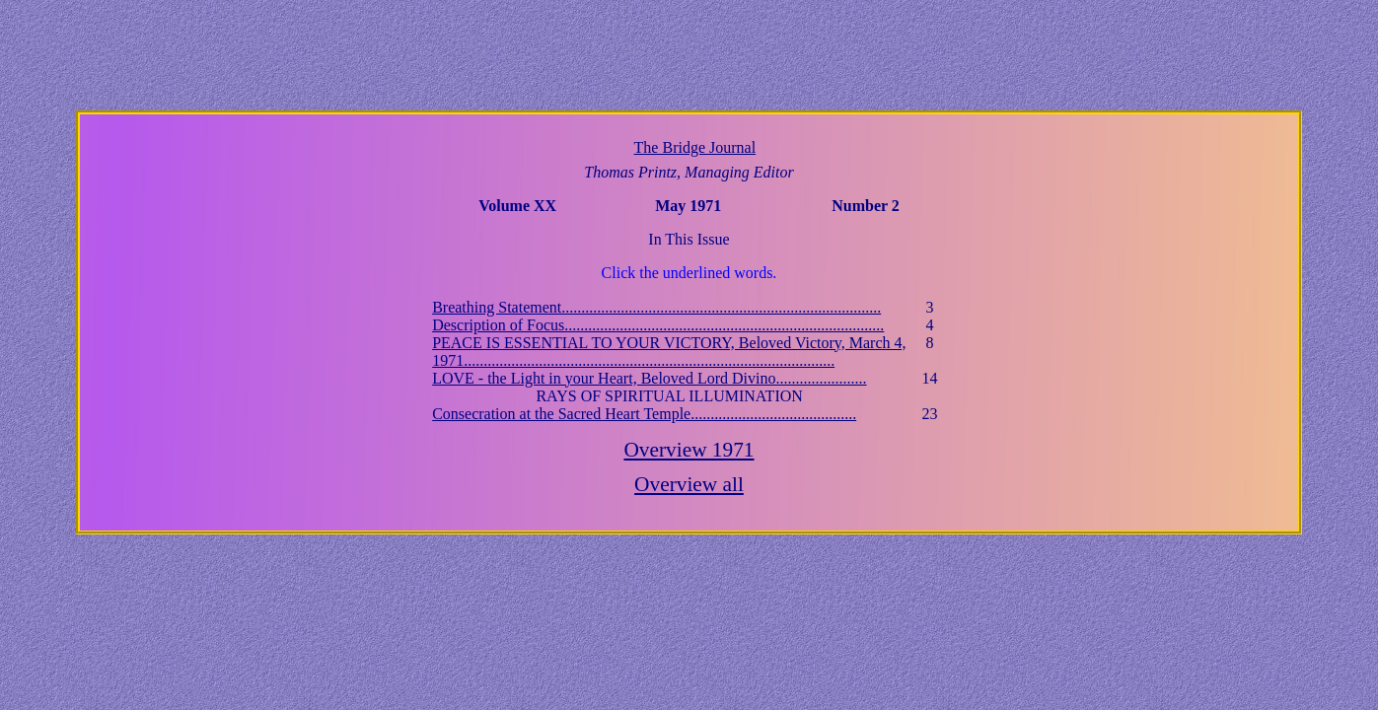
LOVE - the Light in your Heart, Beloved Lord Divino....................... (649, 378)
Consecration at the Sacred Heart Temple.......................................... (644, 413)
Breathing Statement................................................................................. (656, 307)
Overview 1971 (688, 450)
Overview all (689, 484)
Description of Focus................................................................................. (658, 325)
